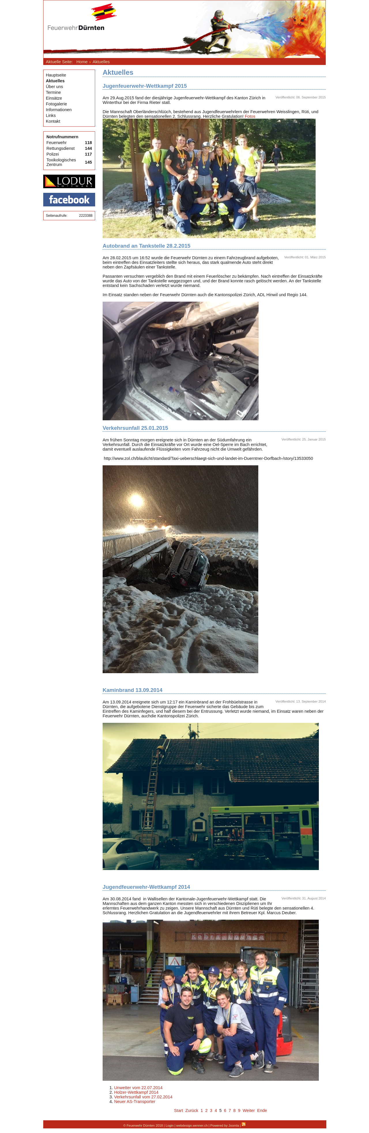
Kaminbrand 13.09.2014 (132, 690)
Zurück (191, 1110)
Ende (262, 1110)
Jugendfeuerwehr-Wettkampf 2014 (146, 887)
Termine (53, 92)
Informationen (59, 109)
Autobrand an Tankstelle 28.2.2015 (147, 246)
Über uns (54, 86)
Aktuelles (55, 81)
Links (51, 115)
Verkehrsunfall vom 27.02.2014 (143, 1097)
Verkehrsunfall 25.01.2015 (135, 428)
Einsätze (54, 98)
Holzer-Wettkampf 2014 (136, 1092)
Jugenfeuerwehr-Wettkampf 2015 (145, 86)
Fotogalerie (56, 104)
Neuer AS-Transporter (134, 1101)
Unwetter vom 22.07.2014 (138, 1087)
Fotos (250, 116)
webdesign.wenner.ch (192, 1125)
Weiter (249, 1110)
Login (169, 1125)
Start (178, 1110)
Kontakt (53, 121)
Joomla (234, 1125)
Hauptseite (56, 75)
